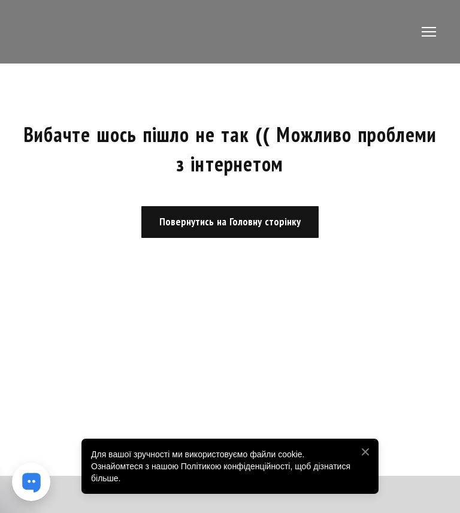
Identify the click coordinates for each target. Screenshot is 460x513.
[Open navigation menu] (429, 32)
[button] (230, 222)
